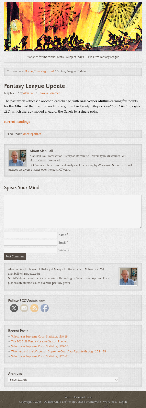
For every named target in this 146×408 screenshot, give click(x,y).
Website (63, 250)
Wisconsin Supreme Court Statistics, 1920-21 (39, 356)
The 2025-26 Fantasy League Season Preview (39, 341)
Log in (123, 402)
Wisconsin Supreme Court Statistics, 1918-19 (39, 336)
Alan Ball (28, 93)
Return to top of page (78, 397)
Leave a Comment (49, 93)
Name (62, 235)
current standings (17, 122)
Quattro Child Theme (57, 402)
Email (62, 242)
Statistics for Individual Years (45, 57)
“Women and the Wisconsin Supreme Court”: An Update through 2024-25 (58, 351)
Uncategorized (32, 134)
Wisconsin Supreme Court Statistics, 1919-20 (39, 346)
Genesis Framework (88, 402)
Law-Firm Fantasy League (103, 57)
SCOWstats (73, 14)
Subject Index (75, 57)
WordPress (110, 402)
